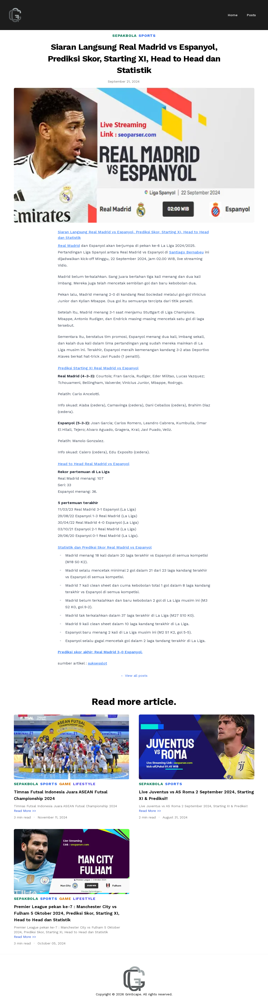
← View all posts (134, 675)
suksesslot (97, 663)
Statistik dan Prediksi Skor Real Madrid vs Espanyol (105, 547)
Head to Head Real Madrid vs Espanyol (93, 464)
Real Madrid (69, 245)
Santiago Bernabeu (186, 252)
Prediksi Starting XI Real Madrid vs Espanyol (98, 368)
